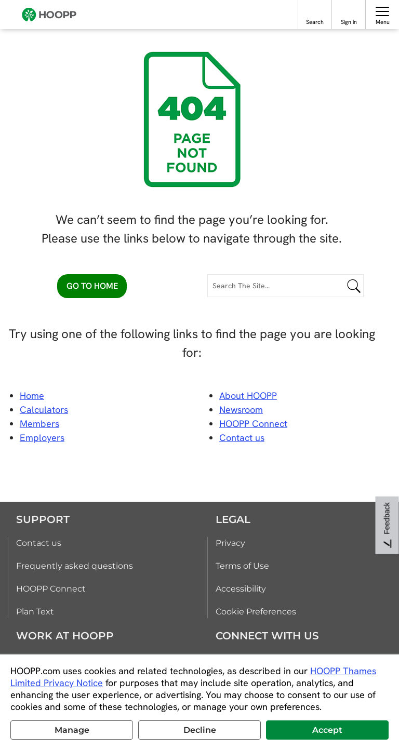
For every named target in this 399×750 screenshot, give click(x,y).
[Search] (315, 11)
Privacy (230, 543)
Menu (383, 21)
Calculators (44, 410)
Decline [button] (199, 730)
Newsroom (241, 410)
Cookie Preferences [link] (256, 612)
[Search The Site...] (285, 285)
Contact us (38, 543)
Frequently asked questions (74, 566)
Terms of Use (242, 566)
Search (315, 21)
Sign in (349, 21)
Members (39, 424)
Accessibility (241, 589)
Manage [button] (72, 730)
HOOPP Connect (253, 424)
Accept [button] (327, 730)
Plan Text (35, 612)
